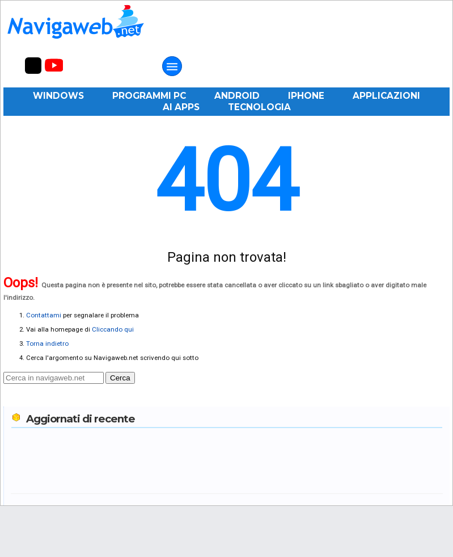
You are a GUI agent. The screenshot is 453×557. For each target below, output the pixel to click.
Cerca (120, 378)
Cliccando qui (113, 329)
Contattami (43, 315)
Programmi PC (149, 95)
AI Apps (181, 107)
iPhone (306, 95)
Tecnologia (259, 107)
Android (237, 95)
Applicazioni (386, 95)
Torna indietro (47, 343)
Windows (58, 95)
